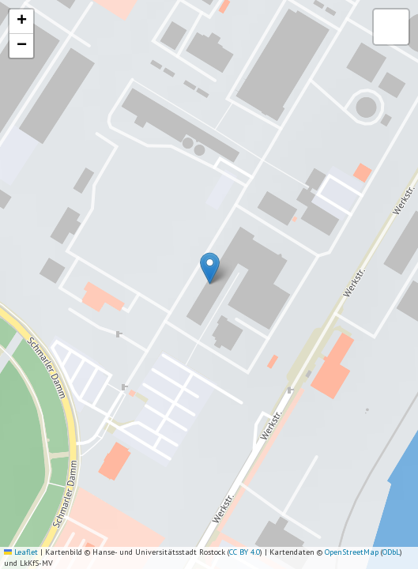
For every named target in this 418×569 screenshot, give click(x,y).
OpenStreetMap (351, 552)
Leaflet (21, 552)
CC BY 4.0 (244, 552)
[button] (210, 268)
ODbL (391, 552)
